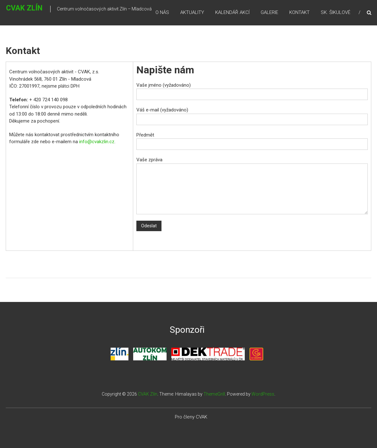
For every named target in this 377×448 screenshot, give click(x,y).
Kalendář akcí (232, 12)
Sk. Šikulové (335, 12)
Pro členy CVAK (191, 417)
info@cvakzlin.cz (96, 141)
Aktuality (192, 12)
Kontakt (299, 12)
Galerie (269, 12)
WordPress (262, 394)
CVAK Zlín (147, 394)
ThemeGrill (214, 394)
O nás (162, 12)
